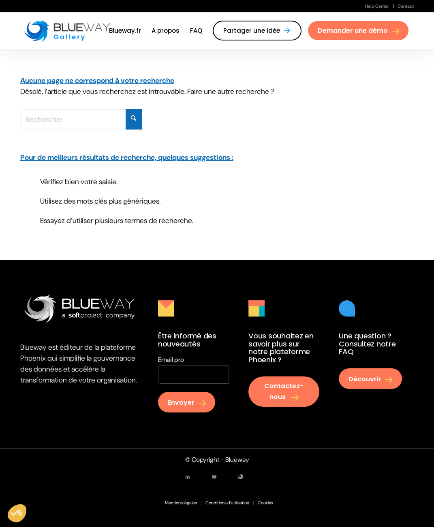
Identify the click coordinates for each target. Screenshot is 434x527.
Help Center (377, 6)
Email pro (171, 359)
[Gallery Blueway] (67, 31)
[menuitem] (377, 6)
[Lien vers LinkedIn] (187, 477)
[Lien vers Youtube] (214, 477)
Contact (406, 6)
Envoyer (181, 402)
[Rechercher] (81, 119)
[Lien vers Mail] (240, 477)
